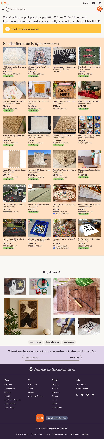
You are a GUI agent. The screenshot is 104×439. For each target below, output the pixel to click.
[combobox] (51, 9)
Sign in (85, 3)
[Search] (100, 9)
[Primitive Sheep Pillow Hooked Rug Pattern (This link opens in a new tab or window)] (15, 286)
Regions (85, 434)
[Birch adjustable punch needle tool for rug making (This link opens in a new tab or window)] (76, 296)
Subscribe (74, 357)
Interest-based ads (60, 434)
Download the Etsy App (57, 418)
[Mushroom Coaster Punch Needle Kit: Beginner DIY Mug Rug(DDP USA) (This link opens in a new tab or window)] (40, 286)
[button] (52, 428)
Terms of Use (37, 434)
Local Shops (74, 434)
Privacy (47, 434)
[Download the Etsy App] (40, 418)
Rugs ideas (52, 272)
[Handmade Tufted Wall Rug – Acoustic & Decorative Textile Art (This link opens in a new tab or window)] (27, 316)
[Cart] (100, 3)
